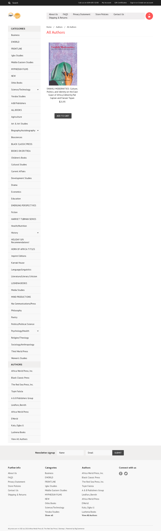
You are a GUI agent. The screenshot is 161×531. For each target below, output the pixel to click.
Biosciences (16, 137)
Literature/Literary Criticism (24, 276)
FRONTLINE (16, 48)
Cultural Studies (19, 164)
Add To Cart (63, 116)
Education (16, 198)
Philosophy (16, 310)
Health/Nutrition (19, 225)
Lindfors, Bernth (18, 405)
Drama (14, 185)
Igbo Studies (17, 55)
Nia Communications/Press (23, 303)
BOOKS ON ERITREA (21, 150)
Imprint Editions (18, 256)
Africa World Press (20, 411)
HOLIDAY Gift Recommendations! (20, 241)
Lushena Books (18, 432)
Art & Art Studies (19, 123)
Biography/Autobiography (23, 130)
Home (49, 27)
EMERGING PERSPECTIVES (23, 205)
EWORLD (15, 41)
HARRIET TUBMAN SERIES (23, 219)
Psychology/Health (20, 331)
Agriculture (16, 116)
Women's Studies (19, 358)
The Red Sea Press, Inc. (22, 384)
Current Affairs (18, 171)
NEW (13, 76)
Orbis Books (16, 82)
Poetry (14, 317)
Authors (59, 27)
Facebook (121, 473)
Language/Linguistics (21, 269)
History (14, 232)
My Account (106, 3)
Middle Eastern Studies (22, 62)
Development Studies (21, 178)
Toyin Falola (17, 391)
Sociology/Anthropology (22, 344)
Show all (49, 515)
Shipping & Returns (58, 17)
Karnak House (17, 262)
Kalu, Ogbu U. (17, 425)
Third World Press (19, 351)
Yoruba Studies (18, 96)
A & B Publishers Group (22, 398)
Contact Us (119, 14)
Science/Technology (20, 89)
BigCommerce (79, 529)
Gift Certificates (120, 3)
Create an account (145, 3)
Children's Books (19, 157)
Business (15, 35)
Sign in (133, 3)
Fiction (14, 212)
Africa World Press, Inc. (22, 371)
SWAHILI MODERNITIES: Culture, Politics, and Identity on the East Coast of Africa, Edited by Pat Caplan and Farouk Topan (62, 93)
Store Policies (102, 14)
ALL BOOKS (16, 110)
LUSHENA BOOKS (19, 283)
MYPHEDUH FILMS (19, 69)
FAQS (65, 14)
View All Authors (19, 439)
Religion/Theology (20, 337)
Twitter (126, 473)
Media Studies (18, 290)
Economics (16, 191)
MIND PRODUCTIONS (21, 296)
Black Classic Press (20, 377)
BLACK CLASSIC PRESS (21, 144)
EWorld (14, 418)
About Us (53, 14)
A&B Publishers (18, 103)
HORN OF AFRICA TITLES (23, 249)
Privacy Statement (81, 14)
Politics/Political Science (22, 324)
